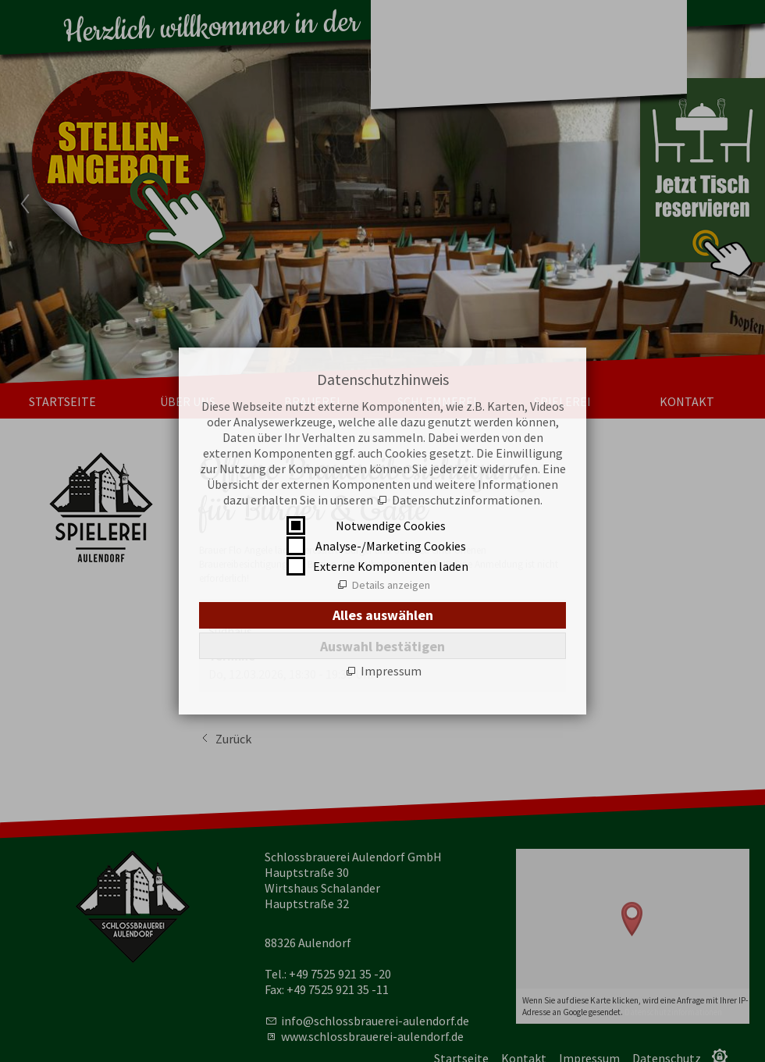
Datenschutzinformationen (466, 500)
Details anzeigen (391, 585)
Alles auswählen (383, 615)
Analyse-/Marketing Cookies (390, 546)
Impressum (391, 671)
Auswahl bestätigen (382, 646)
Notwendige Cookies (391, 525)
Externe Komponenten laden (390, 566)
